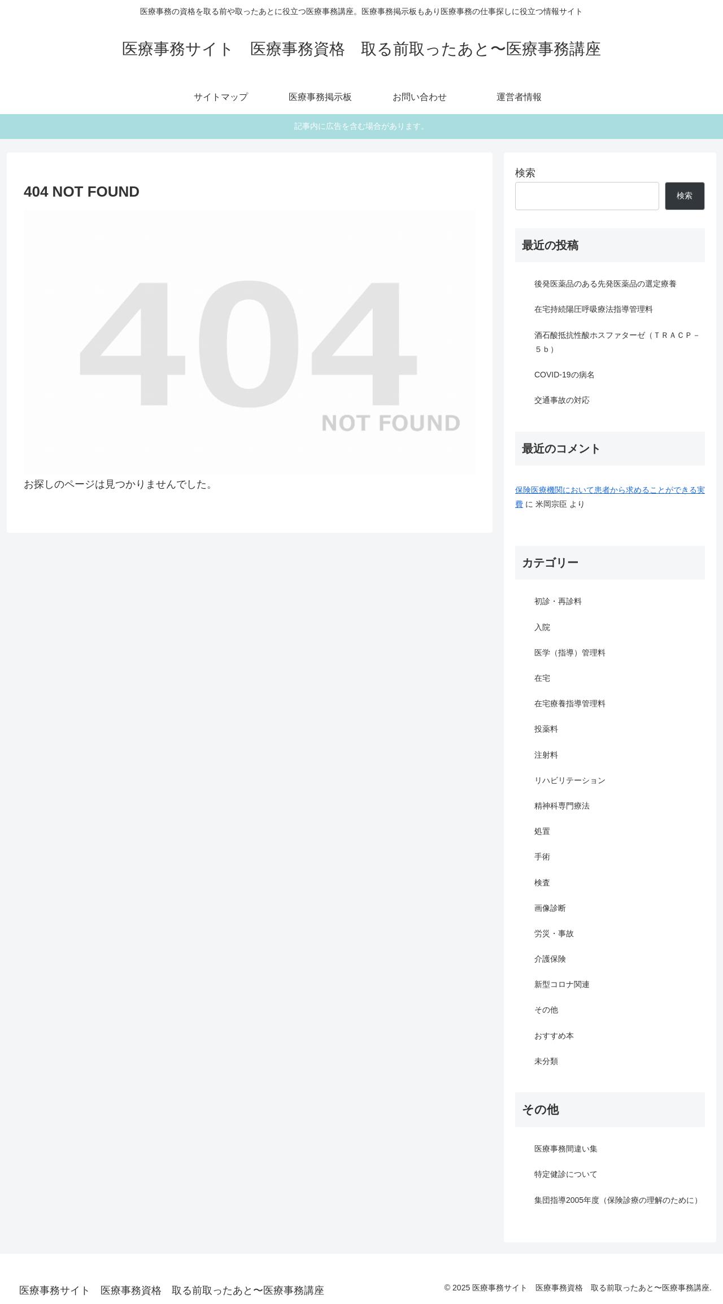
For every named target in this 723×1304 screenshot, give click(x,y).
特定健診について (566, 1174)
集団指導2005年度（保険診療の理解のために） (618, 1200)
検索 (525, 173)
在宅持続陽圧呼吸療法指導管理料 (593, 309)
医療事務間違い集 (566, 1148)
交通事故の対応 (562, 400)
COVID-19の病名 (564, 374)
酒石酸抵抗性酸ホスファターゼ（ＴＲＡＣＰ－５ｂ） (617, 342)
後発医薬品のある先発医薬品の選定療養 (605, 283)
